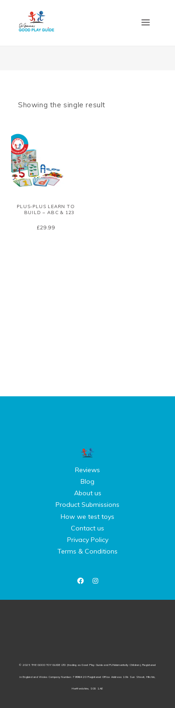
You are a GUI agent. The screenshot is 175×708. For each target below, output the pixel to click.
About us (87, 493)
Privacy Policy (87, 540)
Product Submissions (87, 504)
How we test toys (87, 516)
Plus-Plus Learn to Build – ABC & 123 (46, 209)
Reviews (87, 470)
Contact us (87, 528)
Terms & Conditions (87, 551)
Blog (87, 481)
